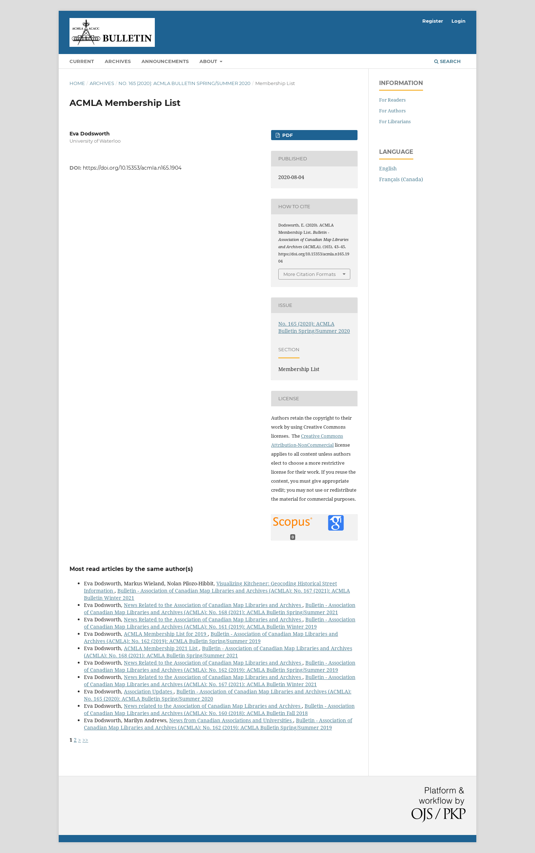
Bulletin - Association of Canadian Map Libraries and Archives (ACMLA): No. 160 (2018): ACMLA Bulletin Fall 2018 (219, 709)
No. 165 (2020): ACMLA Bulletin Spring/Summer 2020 (184, 83)
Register (432, 21)
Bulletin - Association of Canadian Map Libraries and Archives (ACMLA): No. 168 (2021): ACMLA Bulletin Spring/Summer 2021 (219, 609)
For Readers (392, 100)
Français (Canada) (401, 179)
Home (77, 83)
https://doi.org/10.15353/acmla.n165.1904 (132, 168)
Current (81, 61)
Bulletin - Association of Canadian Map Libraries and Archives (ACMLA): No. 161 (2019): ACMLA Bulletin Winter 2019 (219, 623)
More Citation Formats (309, 274)
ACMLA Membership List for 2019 (166, 633)
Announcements (165, 61)
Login (458, 21)
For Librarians (395, 121)
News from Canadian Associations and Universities (231, 720)
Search (447, 61)
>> (85, 739)
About (209, 61)
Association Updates (149, 691)
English (388, 168)
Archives (118, 61)
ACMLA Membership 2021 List (161, 648)
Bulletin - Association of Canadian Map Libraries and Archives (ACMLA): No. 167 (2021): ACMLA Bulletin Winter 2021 (219, 681)
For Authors (392, 110)
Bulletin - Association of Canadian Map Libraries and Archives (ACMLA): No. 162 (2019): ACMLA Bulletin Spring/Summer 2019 (211, 637)
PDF (287, 135)
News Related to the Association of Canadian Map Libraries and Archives (213, 605)
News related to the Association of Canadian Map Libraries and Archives (213, 705)
